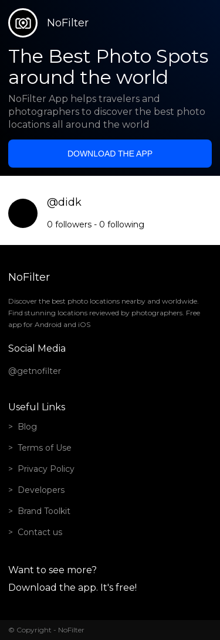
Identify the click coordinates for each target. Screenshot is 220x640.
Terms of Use (45, 447)
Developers (41, 490)
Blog (27, 426)
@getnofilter (34, 371)
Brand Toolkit (44, 511)
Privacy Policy (46, 469)
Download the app (110, 153)
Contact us (40, 532)
